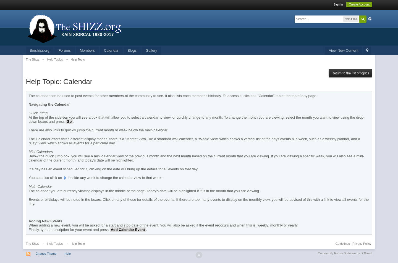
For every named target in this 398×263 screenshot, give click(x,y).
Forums (65, 50)
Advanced (370, 19)
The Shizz (33, 243)
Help (67, 253)
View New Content (343, 50)
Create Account (359, 4)
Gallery (151, 50)
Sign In (338, 4)
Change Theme (46, 253)
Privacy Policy (361, 243)
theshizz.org (39, 50)
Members (87, 50)
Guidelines (343, 243)
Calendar (111, 50)
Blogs (132, 50)
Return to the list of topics (350, 73)
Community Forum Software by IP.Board (345, 253)
